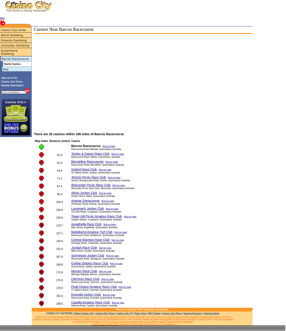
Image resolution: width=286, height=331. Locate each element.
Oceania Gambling (14, 40)
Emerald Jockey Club (86, 294)
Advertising (162, 309)
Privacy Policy (112, 324)
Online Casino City (84, 313)
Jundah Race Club (84, 247)
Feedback (149, 309)
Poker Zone (141, 313)
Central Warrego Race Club (90, 240)
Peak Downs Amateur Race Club (94, 287)
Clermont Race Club (85, 279)
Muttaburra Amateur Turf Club (91, 232)
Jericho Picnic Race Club (88, 177)
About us (121, 309)
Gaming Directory (192, 313)
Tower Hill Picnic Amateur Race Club (96, 216)
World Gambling (12, 35)
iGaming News (211, 313)
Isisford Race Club (84, 169)
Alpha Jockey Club (84, 193)
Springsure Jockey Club (87, 255)
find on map (109, 146)
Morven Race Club (84, 271)
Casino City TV (125, 313)
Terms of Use (98, 324)
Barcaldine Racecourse (87, 161)
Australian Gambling (15, 45)
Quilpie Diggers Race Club (89, 263)
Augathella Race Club (86, 224)
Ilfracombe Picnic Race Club (91, 185)
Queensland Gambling (9, 52)
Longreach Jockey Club (87, 208)
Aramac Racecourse (85, 200)
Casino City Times (105, 313)
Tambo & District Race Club (90, 154)
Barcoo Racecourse (15, 59)
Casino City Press (172, 313)
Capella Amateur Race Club (90, 302)
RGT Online (154, 313)
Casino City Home (13, 30)
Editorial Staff (135, 309)
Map (5, 69)
